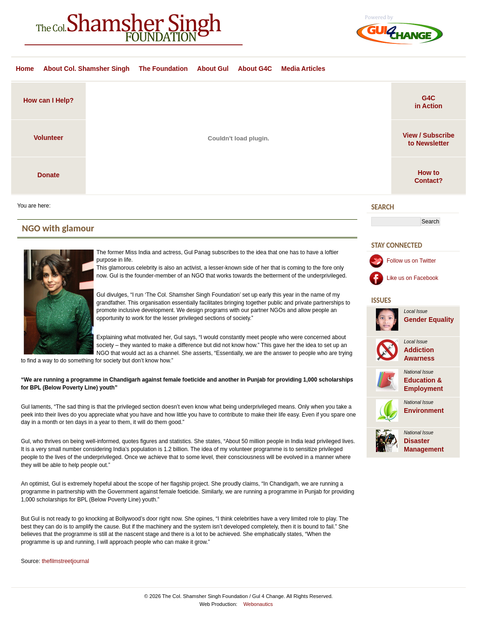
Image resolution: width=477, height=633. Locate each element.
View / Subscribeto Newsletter (428, 139)
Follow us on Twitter (411, 260)
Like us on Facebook (412, 278)
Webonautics (258, 604)
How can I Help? (48, 100)
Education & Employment (423, 384)
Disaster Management (424, 445)
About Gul (213, 68)
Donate (48, 175)
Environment (424, 410)
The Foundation (163, 68)
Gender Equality (429, 319)
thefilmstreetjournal (65, 561)
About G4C (255, 68)
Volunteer (48, 137)
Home (25, 68)
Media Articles (303, 68)
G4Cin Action (428, 102)
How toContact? (429, 176)
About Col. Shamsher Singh (86, 68)
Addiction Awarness (419, 354)
